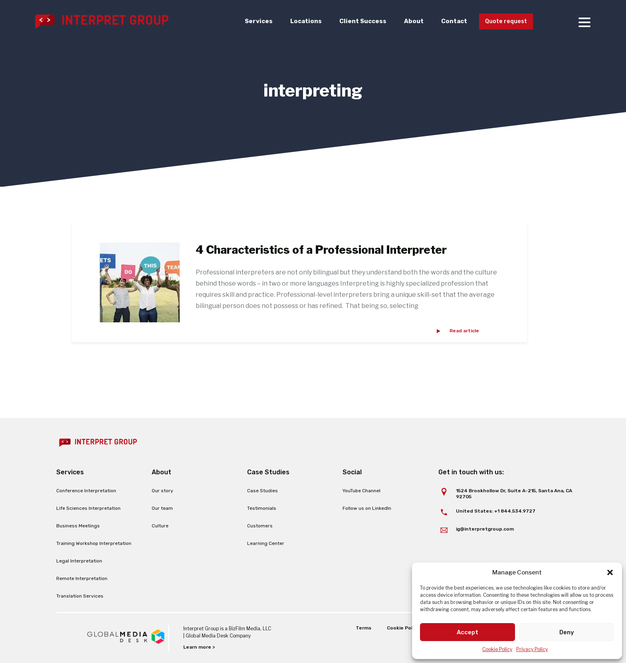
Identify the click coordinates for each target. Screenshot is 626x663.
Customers (260, 526)
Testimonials (261, 508)
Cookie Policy (497, 649)
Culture (160, 526)
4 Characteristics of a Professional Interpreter (321, 250)
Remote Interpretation (81, 578)
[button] (610, 572)
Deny (566, 632)
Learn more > (199, 647)
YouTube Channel (361, 490)
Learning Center (265, 543)
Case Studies (262, 490)
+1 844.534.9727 (514, 511)
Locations (301, 22)
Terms (363, 628)
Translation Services (79, 596)
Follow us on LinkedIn (367, 508)
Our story (162, 490)
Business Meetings (78, 526)
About (408, 22)
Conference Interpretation (86, 490)
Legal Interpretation (79, 561)
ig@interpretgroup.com (485, 529)
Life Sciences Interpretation (88, 508)
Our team (162, 508)
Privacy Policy (532, 649)
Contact (449, 22)
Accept (467, 632)
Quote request (503, 22)
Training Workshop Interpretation (93, 543)
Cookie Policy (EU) (408, 628)
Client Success (357, 22)
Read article (464, 330)
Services (253, 22)
